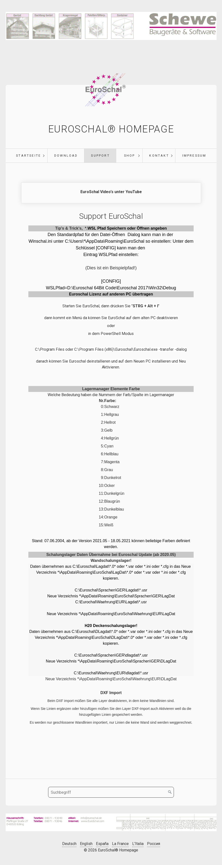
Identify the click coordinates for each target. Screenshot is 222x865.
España (102, 843)
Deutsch (69, 843)
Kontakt (159, 155)
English (86, 843)
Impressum (194, 155)
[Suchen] (170, 792)
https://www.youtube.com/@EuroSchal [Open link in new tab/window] (111, 193)
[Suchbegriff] (111, 792)
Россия (153, 843)
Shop (129, 155)
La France (120, 843)
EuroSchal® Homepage (111, 129)
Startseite (28, 155)
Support (100, 155)
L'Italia (138, 843)
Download (66, 155)
